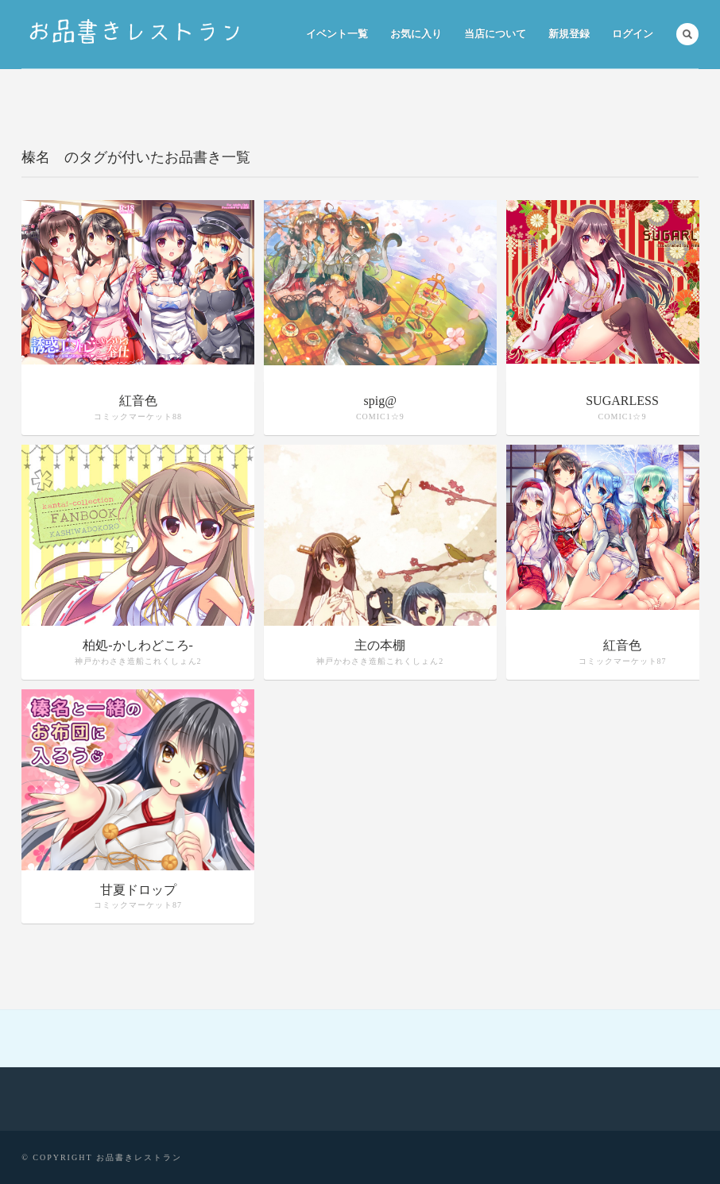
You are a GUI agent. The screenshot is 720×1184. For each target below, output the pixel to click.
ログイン (632, 34)
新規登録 (569, 34)
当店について (495, 34)
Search (687, 34)
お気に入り (416, 34)
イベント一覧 (337, 34)
